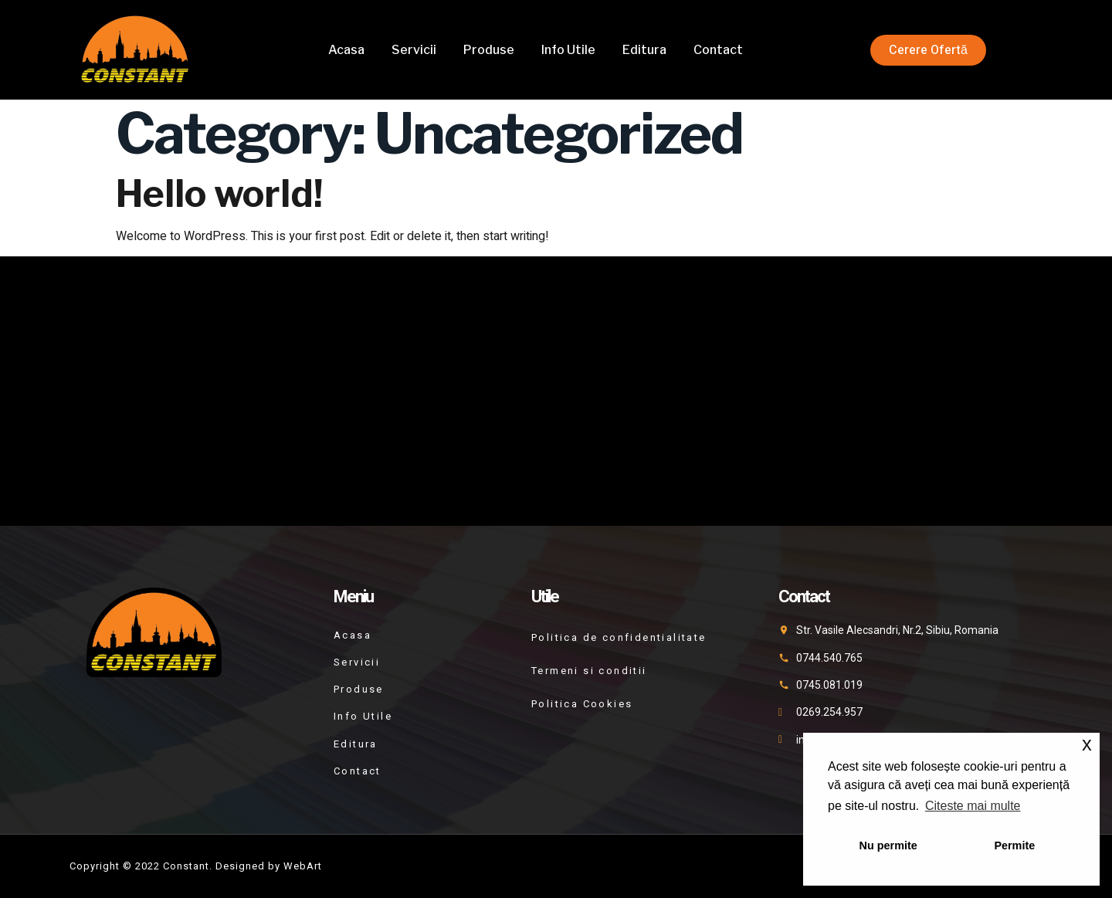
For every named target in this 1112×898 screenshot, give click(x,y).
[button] (928, 50)
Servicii (414, 49)
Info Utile (568, 49)
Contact (718, 49)
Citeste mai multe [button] (973, 805)
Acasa (346, 49)
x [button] (1087, 744)
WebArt (302, 866)
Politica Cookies (581, 704)
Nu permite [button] (888, 845)
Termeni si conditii (589, 670)
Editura (644, 49)
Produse (488, 49)
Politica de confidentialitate (619, 637)
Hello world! (219, 193)
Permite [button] (1014, 845)
